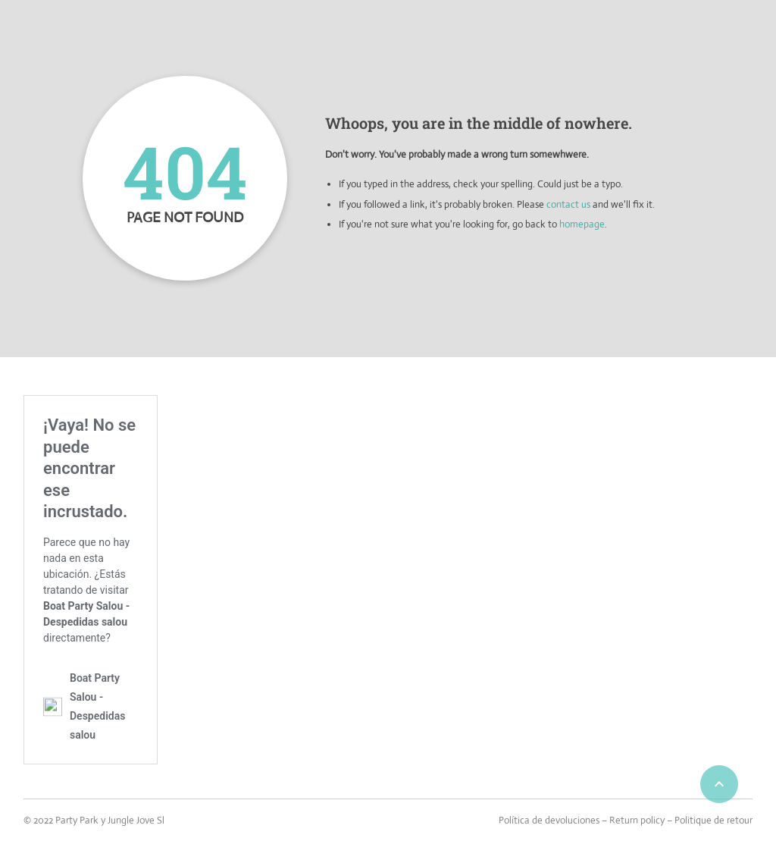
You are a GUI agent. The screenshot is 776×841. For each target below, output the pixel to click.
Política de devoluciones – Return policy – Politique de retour (626, 820)
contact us (568, 204)
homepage (582, 224)
